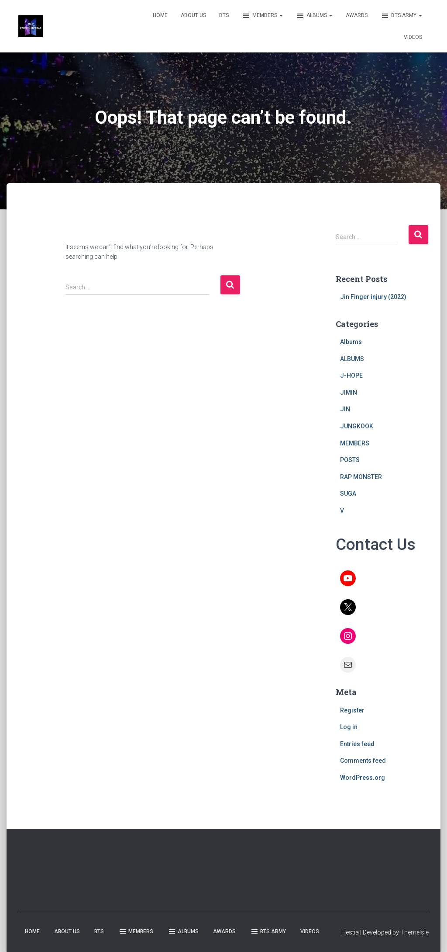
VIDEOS (413, 37)
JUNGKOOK (356, 426)
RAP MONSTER (361, 476)
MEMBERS (262, 15)
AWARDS (357, 15)
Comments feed (363, 760)
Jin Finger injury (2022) (373, 296)
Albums (351, 341)
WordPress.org (362, 777)
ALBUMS (314, 15)
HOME (160, 15)
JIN (345, 409)
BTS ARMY (401, 15)
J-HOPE (351, 375)
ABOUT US (193, 15)
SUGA (348, 493)
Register (352, 710)
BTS (224, 15)
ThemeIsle (414, 932)
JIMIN (348, 392)
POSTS (350, 459)
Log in (349, 726)
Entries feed (357, 743)
